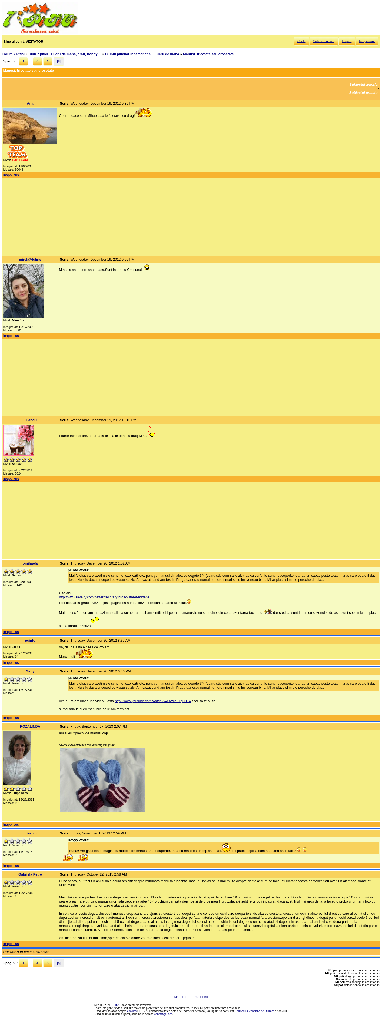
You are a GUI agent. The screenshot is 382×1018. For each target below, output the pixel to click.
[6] (59, 61)
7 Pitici (115, 1005)
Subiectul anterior (364, 84)
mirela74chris (30, 259)
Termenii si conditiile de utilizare (254, 1011)
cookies (132, 1011)
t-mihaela (30, 563)
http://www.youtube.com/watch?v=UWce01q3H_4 (153, 701)
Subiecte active (323, 41)
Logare (347, 41)
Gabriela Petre (30, 874)
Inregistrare (367, 41)
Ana (30, 103)
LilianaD (30, 420)
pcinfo (30, 640)
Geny (30, 671)
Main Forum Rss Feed (191, 997)
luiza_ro (30, 833)
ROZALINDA (30, 726)
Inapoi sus (11, 175)
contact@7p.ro (163, 1014)
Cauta (301, 41)
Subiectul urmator (364, 93)
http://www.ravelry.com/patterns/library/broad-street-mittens (104, 597)
